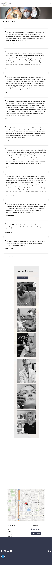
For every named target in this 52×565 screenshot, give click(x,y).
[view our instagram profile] (34, 529)
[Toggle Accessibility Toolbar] (3, 556)
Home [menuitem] (9, 529)
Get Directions (13, 480)
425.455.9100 (13, 477)
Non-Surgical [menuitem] (10, 534)
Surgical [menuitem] (9, 531)
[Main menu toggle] (50, 3)
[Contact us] (48, 551)
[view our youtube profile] (39, 529)
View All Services (22, 278)
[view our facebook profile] (32, 529)
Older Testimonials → (13, 257)
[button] (22, 278)
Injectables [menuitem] (10, 536)
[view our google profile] (36, 529)
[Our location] (50, 551)
